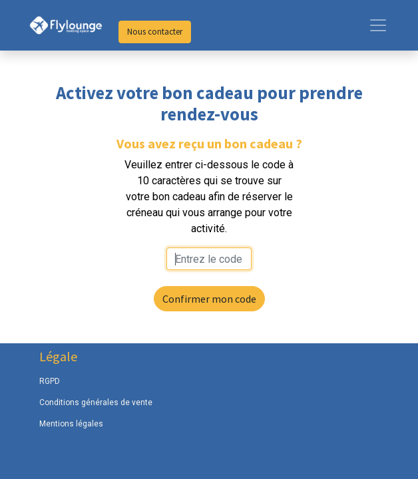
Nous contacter (154, 31)
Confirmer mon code (209, 298)
